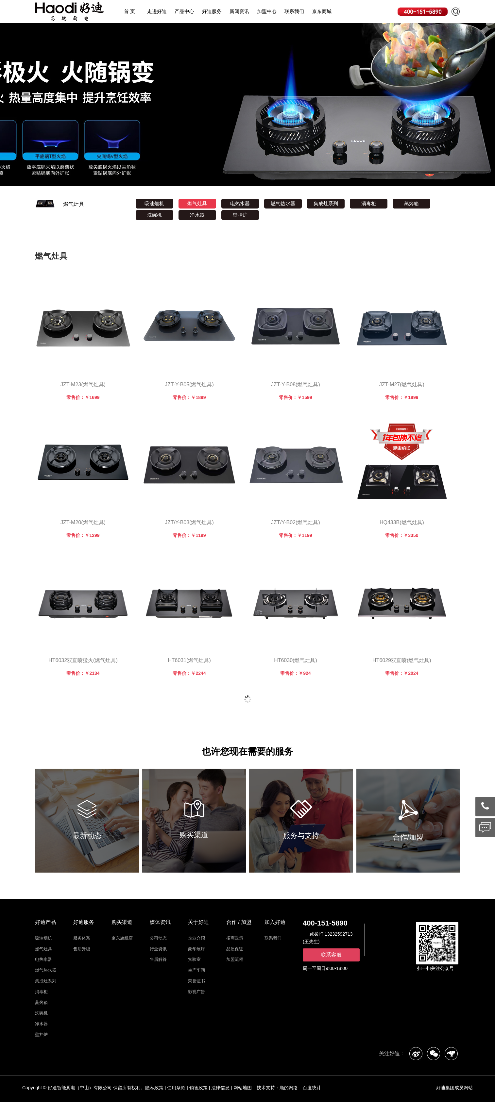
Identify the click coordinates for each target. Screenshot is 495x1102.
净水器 (197, 215)
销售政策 (198, 1087)
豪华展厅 (196, 948)
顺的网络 (289, 1087)
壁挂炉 (240, 215)
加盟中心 (267, 11)
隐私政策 (154, 1087)
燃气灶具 (73, 204)
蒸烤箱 (411, 203)
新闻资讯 (239, 11)
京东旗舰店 (122, 938)
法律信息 (220, 1087)
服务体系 (81, 938)
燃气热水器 (283, 203)
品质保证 (234, 948)
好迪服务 (212, 11)
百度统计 (312, 1087)
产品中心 (184, 11)
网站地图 (242, 1087)
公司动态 (158, 938)
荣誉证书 (196, 980)
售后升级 (81, 948)
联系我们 (294, 11)
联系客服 (331, 955)
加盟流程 (234, 959)
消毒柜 (368, 203)
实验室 (194, 959)
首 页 (129, 11)
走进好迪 (157, 11)
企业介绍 (196, 938)
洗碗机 (154, 215)
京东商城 (321, 11)
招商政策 (234, 938)
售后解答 (158, 959)
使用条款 (176, 1087)
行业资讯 (158, 948)
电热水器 (240, 203)
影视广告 (196, 991)
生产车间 (196, 970)
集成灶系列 (326, 203)
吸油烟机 (154, 203)
